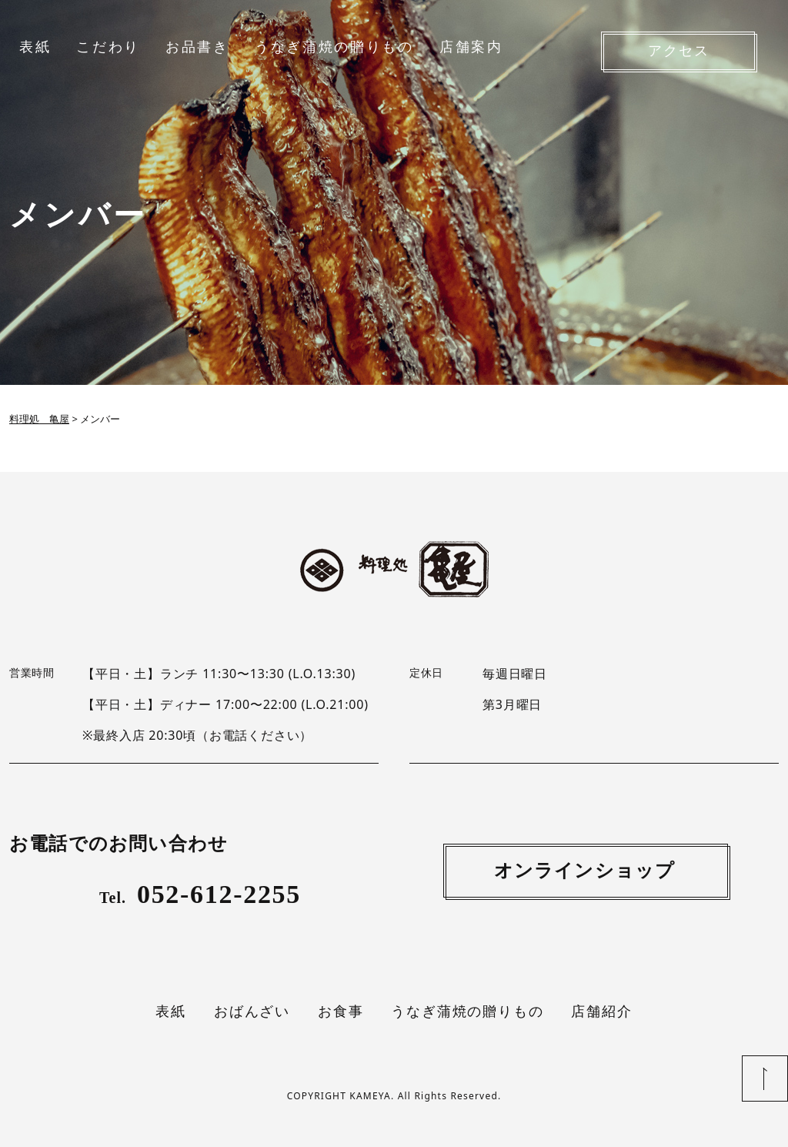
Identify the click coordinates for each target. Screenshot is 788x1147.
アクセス (678, 51)
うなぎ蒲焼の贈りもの (334, 47)
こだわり (108, 47)
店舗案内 (471, 47)
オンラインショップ (585, 871)
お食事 (340, 1011)
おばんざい (252, 1011)
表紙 (35, 47)
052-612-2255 (200, 894)
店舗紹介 (601, 1011)
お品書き (197, 47)
